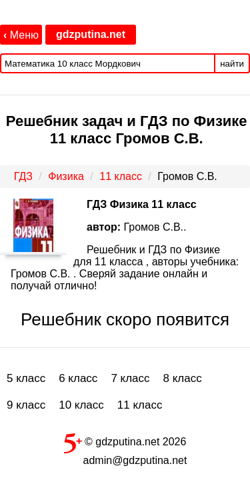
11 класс (140, 405)
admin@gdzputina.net (135, 460)
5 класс (26, 378)
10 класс (81, 405)
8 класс (182, 378)
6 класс (78, 378)
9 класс (26, 405)
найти (232, 64)
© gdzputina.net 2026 (125, 440)
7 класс (130, 378)
